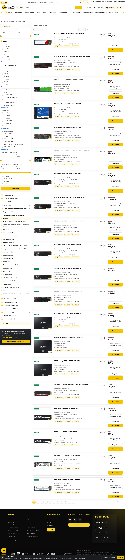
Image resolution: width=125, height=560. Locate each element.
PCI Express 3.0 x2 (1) (9, 100)
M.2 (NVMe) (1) (7, 123)
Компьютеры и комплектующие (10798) (14, 208)
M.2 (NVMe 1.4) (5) (8, 118)
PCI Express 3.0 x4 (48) (9, 105)
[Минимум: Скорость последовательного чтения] (1, 160)
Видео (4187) (6, 202)
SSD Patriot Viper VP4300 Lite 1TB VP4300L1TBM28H (71, 384)
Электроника (18, 12)
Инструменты (31, 527)
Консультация (79, 525)
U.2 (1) (5, 126)
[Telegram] (75, 520)
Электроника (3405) (8, 195)
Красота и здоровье (101, 12)
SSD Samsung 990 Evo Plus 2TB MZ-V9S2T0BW (69, 197)
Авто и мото (11, 536)
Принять (120, 557)
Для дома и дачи (75, 12)
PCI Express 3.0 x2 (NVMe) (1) (11, 102)
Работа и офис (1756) (8, 309)
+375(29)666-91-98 (96, 1)
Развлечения (11, 533)
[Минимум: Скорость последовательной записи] (1, 172)
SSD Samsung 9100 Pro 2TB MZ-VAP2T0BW (68, 291)
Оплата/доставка (32, 2)
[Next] (123, 12)
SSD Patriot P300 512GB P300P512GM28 (67, 479)
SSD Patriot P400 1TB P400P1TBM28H (66, 432)
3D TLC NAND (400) (8, 141)
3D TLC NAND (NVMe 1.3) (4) (10, 146)
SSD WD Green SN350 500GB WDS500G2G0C (68, 80)
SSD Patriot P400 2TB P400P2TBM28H (66, 408)
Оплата (49, 522)
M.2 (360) (6, 113)
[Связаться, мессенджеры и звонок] (3, 550)
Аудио (44, 12)
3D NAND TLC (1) (8, 136)
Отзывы (41, 2)
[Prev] (1, 12)
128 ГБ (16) (6, 76)
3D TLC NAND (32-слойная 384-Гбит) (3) (14, 144)
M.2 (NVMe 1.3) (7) (8, 115)
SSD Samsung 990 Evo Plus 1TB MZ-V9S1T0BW (69, 221)
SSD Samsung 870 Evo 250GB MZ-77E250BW (68, 337)
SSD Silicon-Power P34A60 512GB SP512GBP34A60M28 (72, 151)
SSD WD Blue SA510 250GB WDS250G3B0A (68, 103)
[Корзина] (114, 7)
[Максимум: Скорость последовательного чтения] (30, 160)
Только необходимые (109, 557)
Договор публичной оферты (102, 537)
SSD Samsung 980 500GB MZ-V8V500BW (67, 244)
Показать (82, 29)
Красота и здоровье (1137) (10, 305)
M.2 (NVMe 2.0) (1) (8, 120)
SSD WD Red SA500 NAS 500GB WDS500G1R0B (69, 33)
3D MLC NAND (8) (8, 133)
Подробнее (115, 45)
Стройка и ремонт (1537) (9, 302)
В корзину (115, 50)
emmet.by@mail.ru (101, 528)
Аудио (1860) (6, 205)
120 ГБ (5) (6, 71)
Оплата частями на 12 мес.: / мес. (115, 63)
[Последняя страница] (73, 502)
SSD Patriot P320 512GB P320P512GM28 (67, 455)
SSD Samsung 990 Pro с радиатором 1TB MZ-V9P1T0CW (72, 56)
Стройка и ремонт (87, 12)
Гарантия (50, 525)
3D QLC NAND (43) (8, 139)
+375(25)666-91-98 (119, 1)
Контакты (50, 2)
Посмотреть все (5, 62)
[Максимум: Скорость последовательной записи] (30, 172)
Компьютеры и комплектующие (58, 12)
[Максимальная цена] (30, 36)
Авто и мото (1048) (8, 319)
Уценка (9, 12)
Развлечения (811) (7, 312)
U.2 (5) (5, 92)
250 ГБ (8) (6, 84)
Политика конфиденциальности (103, 540)
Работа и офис (113, 12)
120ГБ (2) (6, 73)
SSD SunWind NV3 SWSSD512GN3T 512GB (67, 127)
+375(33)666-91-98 (107, 1)
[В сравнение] (104, 34)
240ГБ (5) (6, 81)
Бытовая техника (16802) (9, 198)
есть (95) (6, 184)
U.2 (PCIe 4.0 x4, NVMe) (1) (10, 97)
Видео (38, 12)
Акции (57, 2)
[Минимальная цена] (1, 36)
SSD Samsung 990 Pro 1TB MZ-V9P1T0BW (67, 173)
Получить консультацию (15, 341)
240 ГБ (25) (6, 79)
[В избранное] (101, 34)
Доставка (50, 519)
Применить (15, 188)
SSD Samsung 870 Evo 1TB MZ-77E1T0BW (67, 361)
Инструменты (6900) (8, 315)
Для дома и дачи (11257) (9, 299)
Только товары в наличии (10, 65)
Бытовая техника (29, 12)
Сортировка (36, 29)
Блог (45, 2)
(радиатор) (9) (7, 181)
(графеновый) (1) (8, 178)
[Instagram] (70, 520)
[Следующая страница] (69, 502)
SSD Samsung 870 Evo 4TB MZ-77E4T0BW (67, 313)
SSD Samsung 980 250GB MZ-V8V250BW (67, 268)
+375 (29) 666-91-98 (9, 338)
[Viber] (80, 520)
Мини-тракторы (12, 540)
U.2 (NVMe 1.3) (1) (8, 94)
